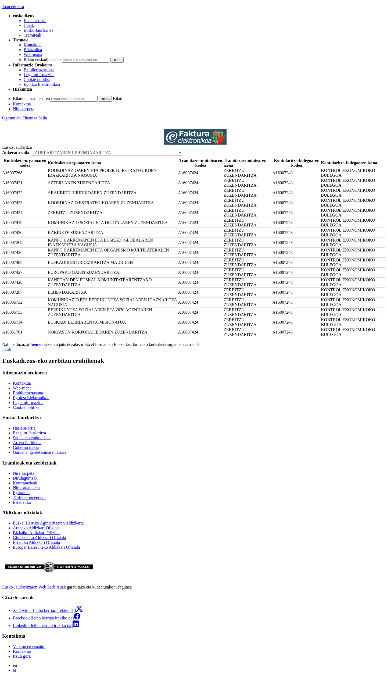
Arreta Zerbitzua (27, 442)
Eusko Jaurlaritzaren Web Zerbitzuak (34, 587)
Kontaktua (33, 44)
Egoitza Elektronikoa (42, 84)
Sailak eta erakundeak (32, 437)
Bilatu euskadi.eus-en (42, 59)
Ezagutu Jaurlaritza (29, 433)
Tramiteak (32, 35)
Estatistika (22, 502)
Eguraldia (21, 492)
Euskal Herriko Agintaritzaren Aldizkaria (48, 523)
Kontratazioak (25, 483)
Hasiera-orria (35, 20)
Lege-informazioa (39, 74)
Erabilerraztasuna (39, 70)
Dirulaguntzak (25, 478)
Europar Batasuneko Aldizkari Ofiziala (46, 547)
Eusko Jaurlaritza (38, 30)
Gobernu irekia (26, 447)
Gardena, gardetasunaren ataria (39, 452)
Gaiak (29, 25)
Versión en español (29, 646)
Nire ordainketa (26, 487)
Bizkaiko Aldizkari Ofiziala (36, 532)
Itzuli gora (22, 656)
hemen (34, 344)
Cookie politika (37, 79)
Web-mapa (33, 54)
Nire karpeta (23, 109)
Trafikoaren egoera (29, 497)
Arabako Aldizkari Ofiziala (36, 528)
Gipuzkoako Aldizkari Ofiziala (39, 537)
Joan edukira (13, 6)
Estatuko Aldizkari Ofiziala (36, 542)
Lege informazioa (28, 402)
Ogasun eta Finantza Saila (24, 118)
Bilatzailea (33, 49)
